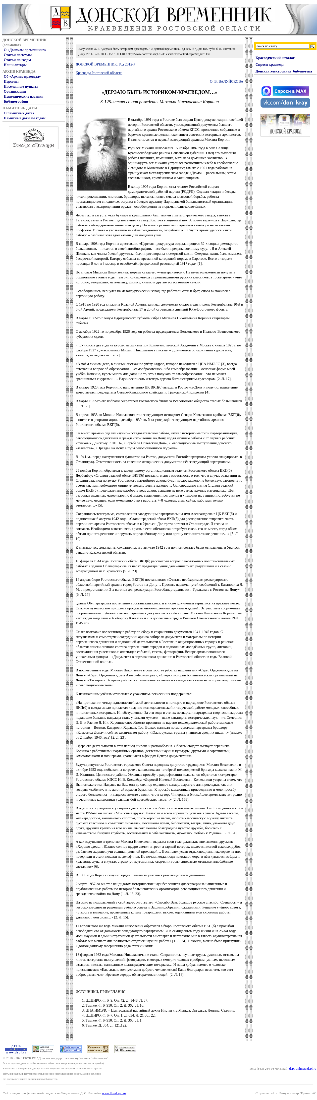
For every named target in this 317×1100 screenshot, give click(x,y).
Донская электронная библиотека (284, 71)
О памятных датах (19, 113)
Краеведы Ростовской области (99, 73)
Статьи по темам (18, 55)
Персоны (11, 81)
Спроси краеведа (270, 64)
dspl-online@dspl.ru (302, 1068)
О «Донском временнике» (25, 50)
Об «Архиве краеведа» (22, 76)
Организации (15, 91)
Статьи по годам (17, 60)
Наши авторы (15, 65)
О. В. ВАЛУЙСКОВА (226, 81)
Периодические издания (23, 96)
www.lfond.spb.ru (114, 1093)
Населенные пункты (21, 86)
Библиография (16, 101)
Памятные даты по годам (25, 118)
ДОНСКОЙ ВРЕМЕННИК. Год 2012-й (105, 64)
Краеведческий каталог (275, 58)
